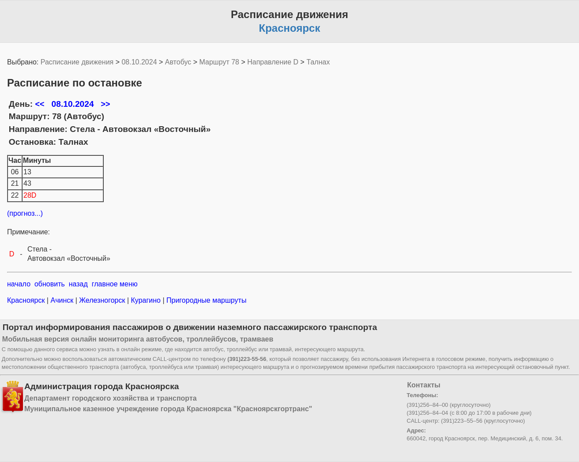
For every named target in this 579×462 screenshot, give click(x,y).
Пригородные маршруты (206, 300)
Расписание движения (77, 62)
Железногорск (102, 300)
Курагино (145, 300)
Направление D (272, 62)
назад (78, 284)
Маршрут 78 (219, 62)
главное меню (115, 284)
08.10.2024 (139, 62)
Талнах (318, 62)
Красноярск (27, 300)
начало (18, 284)
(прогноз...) (25, 213)
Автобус (178, 62)
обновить (49, 284)
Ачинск (62, 300)
